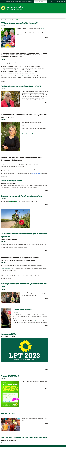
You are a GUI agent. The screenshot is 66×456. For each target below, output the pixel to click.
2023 (17, 19)
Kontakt (12, 1)
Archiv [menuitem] (58, 16)
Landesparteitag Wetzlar (10, 340)
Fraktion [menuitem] (10, 16)
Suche (20, 1)
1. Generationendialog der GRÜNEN (14, 183)
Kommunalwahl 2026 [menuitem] (33, 16)
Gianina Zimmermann (23, 75)
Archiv (13, 19)
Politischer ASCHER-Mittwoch (12, 382)
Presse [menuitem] (16, 16)
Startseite (8, 1)
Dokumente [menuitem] (52, 16)
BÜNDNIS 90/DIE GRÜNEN (17, 7)
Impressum (24, 1)
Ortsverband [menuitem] (23, 16)
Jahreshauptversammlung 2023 (25, 315)
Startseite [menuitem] (3, 16)
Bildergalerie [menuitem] (44, 16)
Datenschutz (30, 1)
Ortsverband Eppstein (6, 19)
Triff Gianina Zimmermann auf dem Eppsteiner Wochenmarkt (23, 23)
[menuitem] (8, 1)
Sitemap (16, 1)
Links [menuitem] (62, 1)
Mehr (46, 37)
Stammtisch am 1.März (9, 419)
